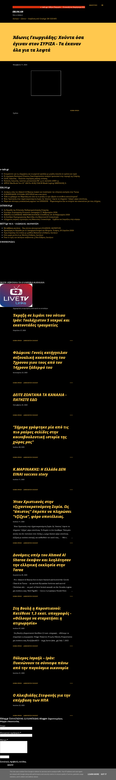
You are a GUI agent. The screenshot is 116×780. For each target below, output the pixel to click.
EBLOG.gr (18, 11)
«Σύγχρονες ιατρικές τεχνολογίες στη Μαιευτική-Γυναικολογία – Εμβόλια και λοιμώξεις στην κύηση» (42, 219)
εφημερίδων (18, 280)
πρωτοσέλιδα (11, 280)
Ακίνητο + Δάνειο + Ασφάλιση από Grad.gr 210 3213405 (35, 18)
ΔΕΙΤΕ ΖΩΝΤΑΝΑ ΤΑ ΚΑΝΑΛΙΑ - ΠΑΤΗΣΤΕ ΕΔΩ (39, 397)
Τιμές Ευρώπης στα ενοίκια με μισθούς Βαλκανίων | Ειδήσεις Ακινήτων (31, 233)
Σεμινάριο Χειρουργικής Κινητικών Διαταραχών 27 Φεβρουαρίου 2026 (30, 212)
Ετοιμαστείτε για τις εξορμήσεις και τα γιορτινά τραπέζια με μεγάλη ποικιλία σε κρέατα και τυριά (40, 174)
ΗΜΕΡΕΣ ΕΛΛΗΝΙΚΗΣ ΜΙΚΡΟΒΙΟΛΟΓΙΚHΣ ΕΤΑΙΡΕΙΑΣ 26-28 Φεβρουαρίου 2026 (37, 214)
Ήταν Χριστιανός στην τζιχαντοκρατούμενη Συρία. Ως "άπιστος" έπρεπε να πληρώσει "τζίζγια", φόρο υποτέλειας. (45, 199)
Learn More (93, 774)
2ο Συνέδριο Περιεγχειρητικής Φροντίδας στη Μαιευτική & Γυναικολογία (31, 217)
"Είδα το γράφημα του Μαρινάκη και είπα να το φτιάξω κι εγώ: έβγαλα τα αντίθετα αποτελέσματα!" (41, 196)
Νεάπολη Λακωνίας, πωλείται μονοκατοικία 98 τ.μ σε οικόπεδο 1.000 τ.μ (31, 181)
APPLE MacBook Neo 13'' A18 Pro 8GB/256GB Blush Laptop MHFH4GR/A (35, 183)
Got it (104, 774)
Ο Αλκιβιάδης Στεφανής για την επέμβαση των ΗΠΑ (41, 698)
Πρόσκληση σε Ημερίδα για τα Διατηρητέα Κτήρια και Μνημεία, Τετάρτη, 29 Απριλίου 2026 (39, 230)
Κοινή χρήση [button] (74, 110)
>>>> (71, 340)
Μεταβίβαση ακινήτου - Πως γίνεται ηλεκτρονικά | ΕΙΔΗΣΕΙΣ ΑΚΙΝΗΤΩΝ (32, 228)
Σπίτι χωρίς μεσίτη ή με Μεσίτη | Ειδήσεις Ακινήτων (23, 235)
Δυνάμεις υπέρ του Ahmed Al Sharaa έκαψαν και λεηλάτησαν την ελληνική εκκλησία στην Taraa (41, 192)
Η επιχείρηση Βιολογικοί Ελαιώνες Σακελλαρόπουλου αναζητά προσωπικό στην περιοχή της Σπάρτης (42, 176)
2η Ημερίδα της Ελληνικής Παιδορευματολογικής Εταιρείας (26, 210)
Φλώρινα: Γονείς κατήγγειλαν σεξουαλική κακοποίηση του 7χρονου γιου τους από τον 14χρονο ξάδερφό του (40, 360)
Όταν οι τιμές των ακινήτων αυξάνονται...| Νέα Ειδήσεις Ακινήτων (28, 237)
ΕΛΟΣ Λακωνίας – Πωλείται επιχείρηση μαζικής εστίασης (25, 178)
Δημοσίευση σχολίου (30, 340)
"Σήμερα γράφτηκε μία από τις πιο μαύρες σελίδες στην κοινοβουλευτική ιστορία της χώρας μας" (41, 434)
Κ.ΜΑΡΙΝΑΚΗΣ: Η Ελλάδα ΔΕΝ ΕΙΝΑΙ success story (25, 194)
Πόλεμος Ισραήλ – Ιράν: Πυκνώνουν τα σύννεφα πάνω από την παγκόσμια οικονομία (40, 662)
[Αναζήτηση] (93, 5)
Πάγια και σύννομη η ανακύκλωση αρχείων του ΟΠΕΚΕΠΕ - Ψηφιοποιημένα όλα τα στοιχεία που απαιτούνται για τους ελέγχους (52, 201)
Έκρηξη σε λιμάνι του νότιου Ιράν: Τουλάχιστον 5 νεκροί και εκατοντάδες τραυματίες (41, 320)
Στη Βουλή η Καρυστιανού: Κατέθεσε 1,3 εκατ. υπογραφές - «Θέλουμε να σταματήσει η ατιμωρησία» (42, 616)
